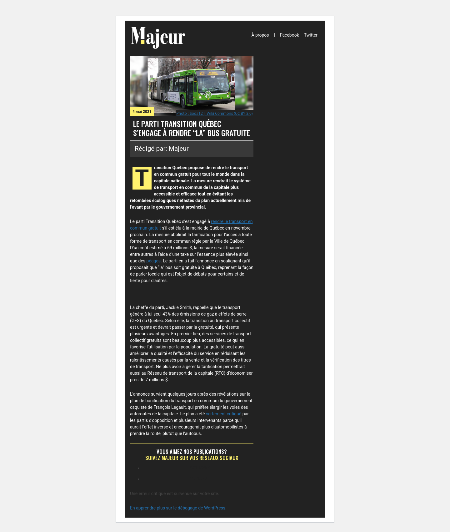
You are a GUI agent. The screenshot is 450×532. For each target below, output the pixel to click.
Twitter (311, 35)
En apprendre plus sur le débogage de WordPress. (178, 507)
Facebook (289, 35)
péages (154, 260)
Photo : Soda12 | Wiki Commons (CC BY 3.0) (215, 113)
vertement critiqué (223, 413)
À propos (260, 35)
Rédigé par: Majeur (162, 148)
